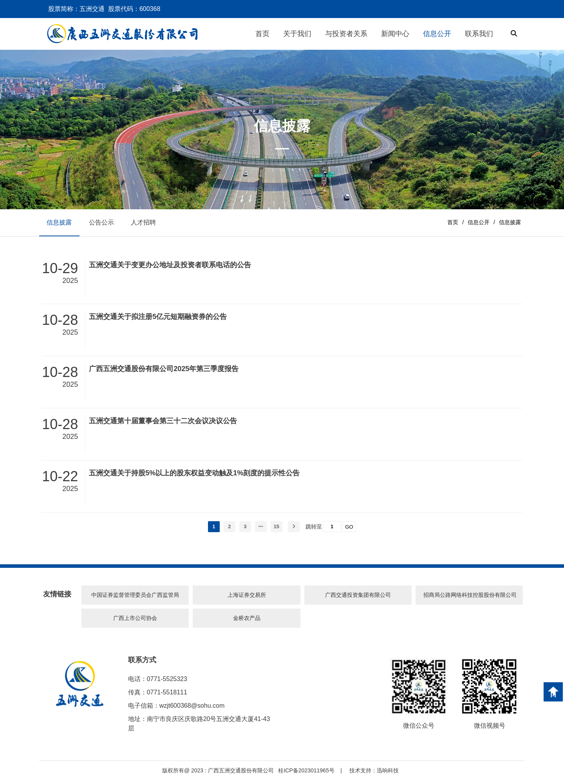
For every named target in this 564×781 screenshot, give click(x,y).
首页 (452, 222)
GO (349, 527)
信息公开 (479, 222)
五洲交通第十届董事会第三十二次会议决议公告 (163, 421)
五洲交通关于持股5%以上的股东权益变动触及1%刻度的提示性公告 (194, 473)
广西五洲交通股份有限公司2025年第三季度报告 (164, 369)
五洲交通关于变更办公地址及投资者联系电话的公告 (170, 265)
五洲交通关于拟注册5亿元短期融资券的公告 (158, 317)
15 (276, 527)
